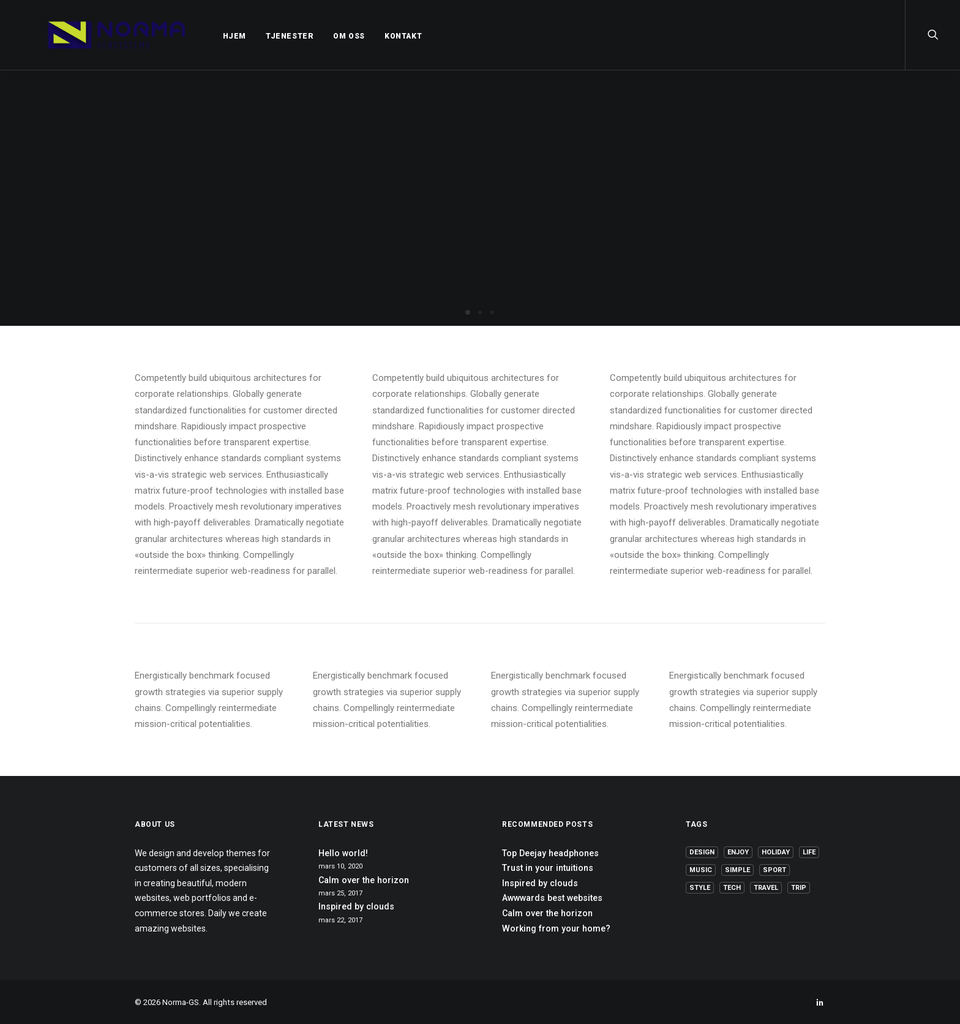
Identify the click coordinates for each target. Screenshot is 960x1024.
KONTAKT (372, 36)
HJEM (203, 36)
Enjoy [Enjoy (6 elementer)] (738, 852)
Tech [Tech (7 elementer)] (732, 888)
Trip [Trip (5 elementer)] (798, 888)
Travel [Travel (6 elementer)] (766, 888)
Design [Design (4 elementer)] (701, 852)
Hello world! (343, 853)
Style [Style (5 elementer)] (699, 888)
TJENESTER (258, 36)
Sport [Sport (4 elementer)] (774, 870)
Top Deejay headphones (550, 853)
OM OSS (318, 36)
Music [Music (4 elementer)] (700, 870)
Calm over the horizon (363, 880)
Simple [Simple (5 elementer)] (737, 870)
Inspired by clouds (356, 906)
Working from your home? (556, 928)
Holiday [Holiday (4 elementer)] (776, 852)
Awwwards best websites (552, 898)
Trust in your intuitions (547, 868)
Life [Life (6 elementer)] (809, 852)
